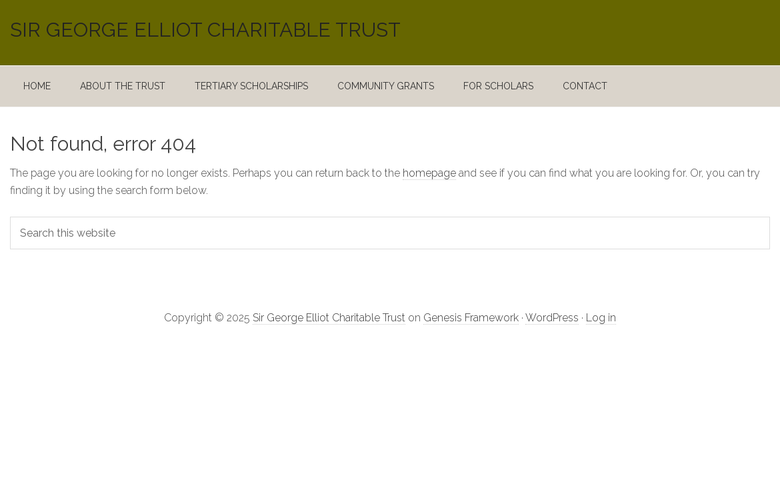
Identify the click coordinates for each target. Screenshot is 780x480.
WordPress (552, 317)
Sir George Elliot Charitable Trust (205, 30)
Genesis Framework (471, 317)
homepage (429, 173)
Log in (601, 317)
